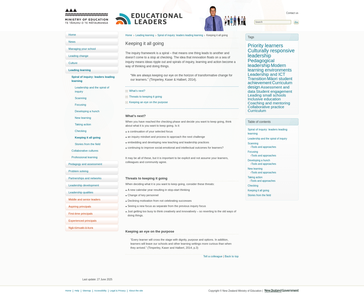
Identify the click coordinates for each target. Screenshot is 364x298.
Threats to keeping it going (145, 96)
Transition (257, 78)
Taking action (83, 124)
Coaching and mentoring (269, 103)
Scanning (80, 98)
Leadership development (84, 185)
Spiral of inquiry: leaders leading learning (93, 78)
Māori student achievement (270, 80)
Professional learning (85, 157)
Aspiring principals (80, 206)
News (72, 41)
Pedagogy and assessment (85, 164)
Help (77, 290)
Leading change (78, 55)
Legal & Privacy (118, 290)
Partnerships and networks (85, 178)
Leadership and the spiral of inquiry (92, 89)
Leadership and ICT (266, 74)
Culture (73, 62)
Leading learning (80, 70)
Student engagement (274, 91)
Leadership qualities (81, 192)
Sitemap (87, 290)
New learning (83, 117)
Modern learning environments (270, 68)
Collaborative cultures (85, 150)
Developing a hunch (87, 111)
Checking (80, 130)
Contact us (292, 13)
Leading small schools (267, 95)
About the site (136, 290)
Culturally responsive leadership (271, 53)
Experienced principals (83, 220)
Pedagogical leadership (261, 63)
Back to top (232, 256)
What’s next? (137, 90)
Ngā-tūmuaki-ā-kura (81, 227)
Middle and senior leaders (84, 199)
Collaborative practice (266, 107)
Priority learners (265, 45)
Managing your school (82, 48)
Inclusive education (264, 99)
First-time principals (81, 213)
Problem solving (78, 171)
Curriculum (257, 110)
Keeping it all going (87, 137)
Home (72, 34)
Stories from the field (87, 144)
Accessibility (100, 290)
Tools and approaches (263, 147)
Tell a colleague (212, 256)
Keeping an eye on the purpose (148, 102)
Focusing (80, 104)
